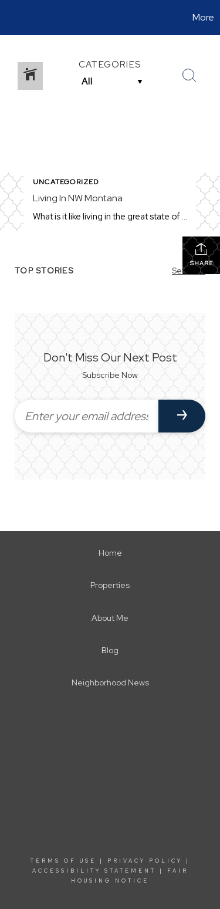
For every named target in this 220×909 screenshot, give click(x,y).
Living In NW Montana (78, 198)
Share (201, 254)
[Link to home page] (10, 17)
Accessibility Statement (94, 870)
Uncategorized (66, 182)
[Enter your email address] (86, 416)
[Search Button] (189, 76)
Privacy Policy (144, 860)
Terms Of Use (63, 860)
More (203, 17)
